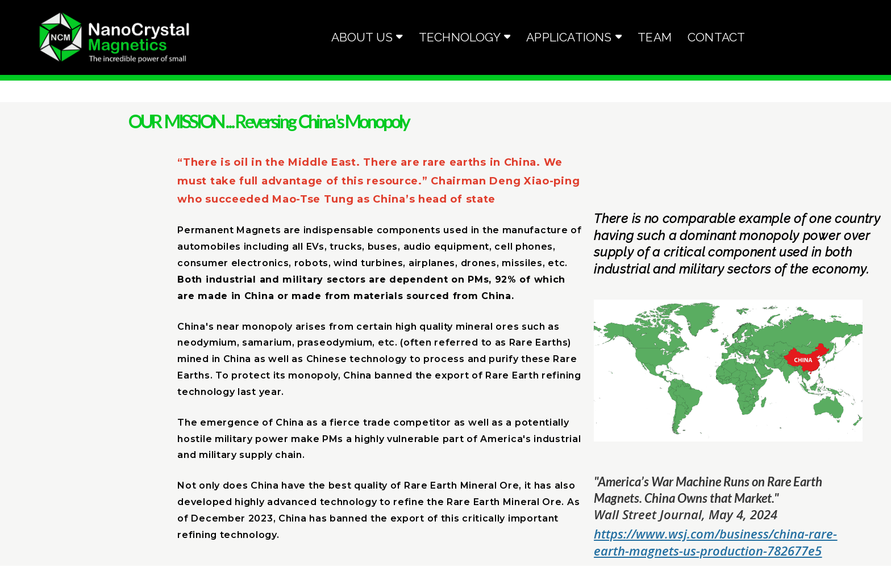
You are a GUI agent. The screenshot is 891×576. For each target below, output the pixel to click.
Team (655, 37)
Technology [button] (465, 37)
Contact (716, 37)
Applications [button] (574, 37)
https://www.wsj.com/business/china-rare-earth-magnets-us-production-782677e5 (715, 542)
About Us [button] (367, 37)
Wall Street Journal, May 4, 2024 (685, 514)
